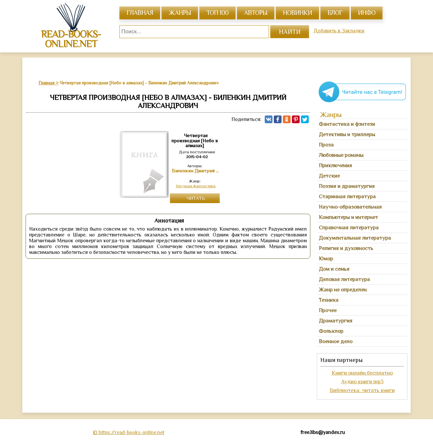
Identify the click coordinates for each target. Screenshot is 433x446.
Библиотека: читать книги (362, 390)
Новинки (297, 12)
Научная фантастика (196, 185)
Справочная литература (349, 227)
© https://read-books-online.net (128, 432)
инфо (366, 12)
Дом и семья (334, 269)
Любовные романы (341, 155)
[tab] (362, 124)
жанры (180, 12)
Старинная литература (347, 196)
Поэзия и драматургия (347, 186)
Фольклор (331, 331)
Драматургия (335, 321)
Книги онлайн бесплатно (362, 373)
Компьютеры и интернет (348, 217)
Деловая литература (344, 279)
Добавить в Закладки (339, 31)
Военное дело (335, 341)
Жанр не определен (343, 290)
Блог (335, 12)
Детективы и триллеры (347, 134)
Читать (195, 198)
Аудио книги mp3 (362, 381)
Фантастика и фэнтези (347, 124)
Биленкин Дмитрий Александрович (196, 170)
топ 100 (217, 12)
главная (140, 12)
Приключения (335, 165)
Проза (326, 145)
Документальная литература (355, 238)
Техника (329, 300)
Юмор (326, 259)
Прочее (328, 310)
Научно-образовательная (350, 207)
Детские (329, 176)
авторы (255, 12)
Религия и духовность (346, 248)
